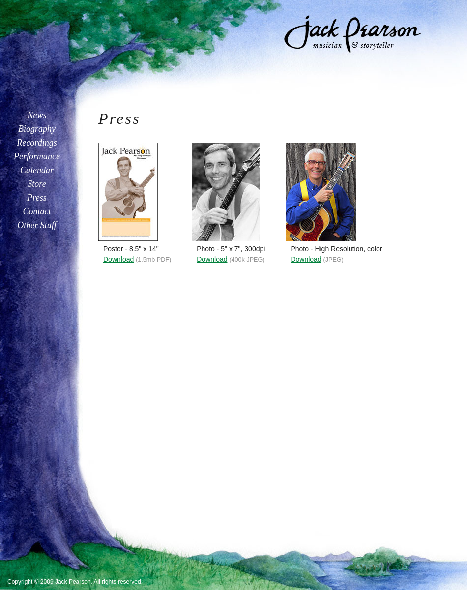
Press (36, 198)
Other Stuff (37, 225)
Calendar (37, 170)
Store (37, 184)
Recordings (37, 143)
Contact (37, 211)
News (36, 115)
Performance (37, 156)
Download (118, 259)
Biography (37, 129)
